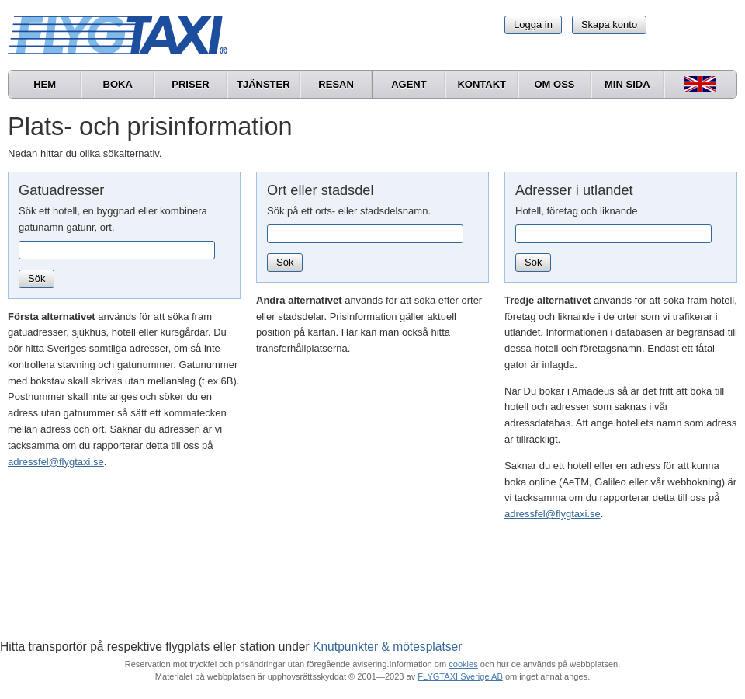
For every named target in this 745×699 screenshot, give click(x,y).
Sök (36, 278)
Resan (336, 84)
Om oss (554, 84)
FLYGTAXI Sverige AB (460, 676)
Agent (409, 84)
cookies (463, 664)
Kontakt (481, 84)
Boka (118, 84)
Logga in (533, 24)
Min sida (627, 84)
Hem (44, 84)
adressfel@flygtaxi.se (56, 462)
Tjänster (263, 84)
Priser (190, 84)
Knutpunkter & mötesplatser (387, 646)
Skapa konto (609, 24)
